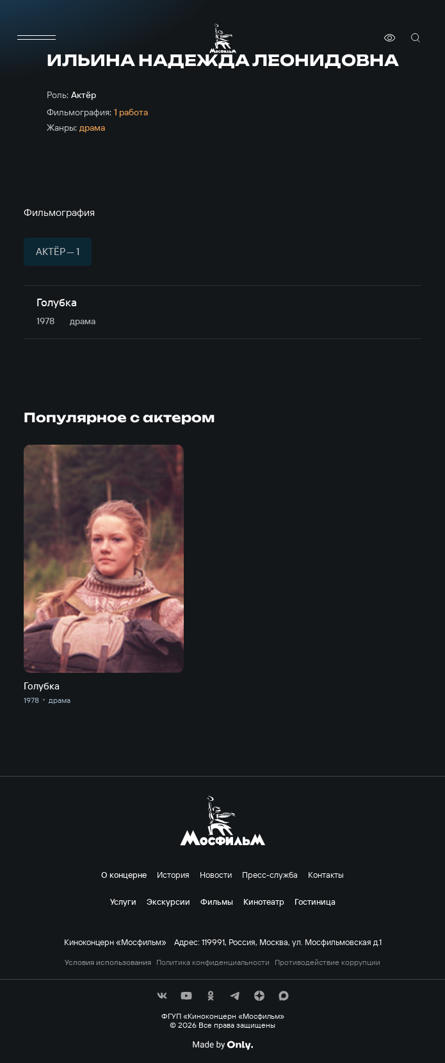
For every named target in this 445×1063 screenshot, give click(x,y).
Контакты (326, 874)
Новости (216, 874)
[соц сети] (162, 995)
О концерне (124, 874)
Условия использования (108, 962)
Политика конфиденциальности (213, 962)
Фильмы (216, 901)
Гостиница (315, 901)
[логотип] (222, 38)
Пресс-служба (270, 874)
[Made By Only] (222, 1045)
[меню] (36, 38)
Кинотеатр (263, 901)
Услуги (123, 901)
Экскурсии (168, 901)
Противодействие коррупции (327, 962)
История (173, 874)
